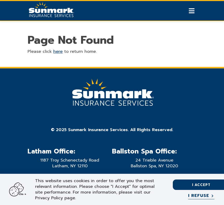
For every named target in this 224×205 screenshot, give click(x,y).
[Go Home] (51, 11)
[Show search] (183, 11)
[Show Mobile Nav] (191, 10)
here (58, 51)
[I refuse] (201, 196)
